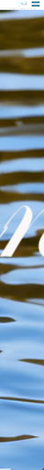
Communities (35, 5)
